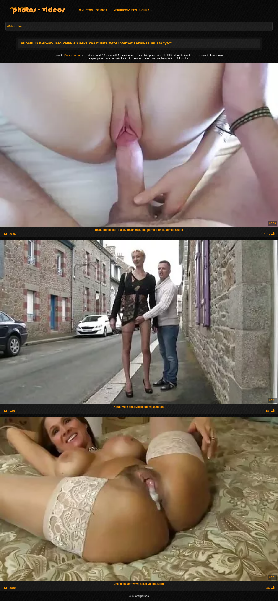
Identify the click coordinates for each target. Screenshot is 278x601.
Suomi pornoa (18, 7)
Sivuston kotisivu (93, 10)
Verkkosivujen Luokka (131, 10)
